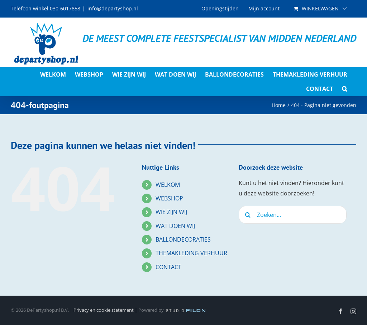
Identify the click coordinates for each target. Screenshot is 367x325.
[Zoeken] (248, 215)
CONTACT (168, 267)
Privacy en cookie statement (103, 310)
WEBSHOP (169, 198)
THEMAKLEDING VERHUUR (191, 253)
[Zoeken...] (293, 215)
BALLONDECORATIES (183, 239)
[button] (344, 89)
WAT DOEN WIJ (175, 226)
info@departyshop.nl (112, 8)
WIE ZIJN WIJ (171, 212)
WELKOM (168, 185)
